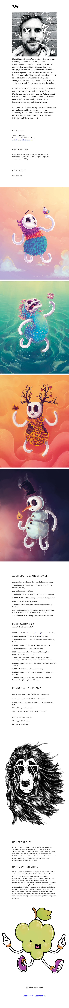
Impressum (28, 996)
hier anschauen (17, 175)
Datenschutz (40, 996)
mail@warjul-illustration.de (22, 140)
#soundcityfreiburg (34, 633)
